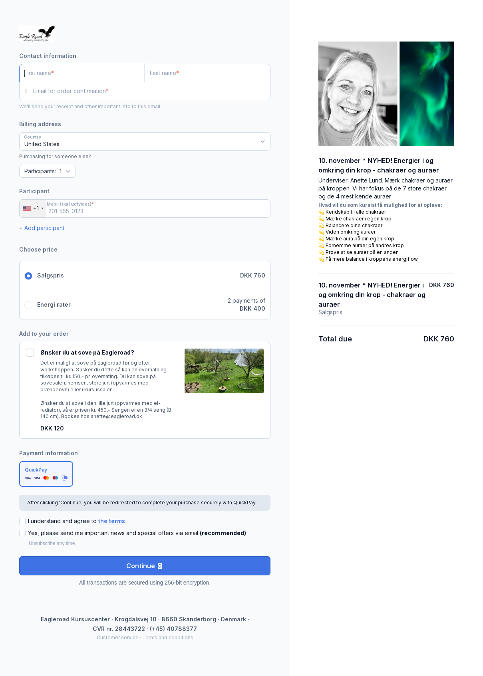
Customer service (118, 637)
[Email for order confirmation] (151, 91)
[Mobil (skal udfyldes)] (145, 208)
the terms (111, 520)
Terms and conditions (167, 637)
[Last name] (207, 73)
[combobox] (33, 208)
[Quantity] (48, 171)
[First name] (82, 73)
